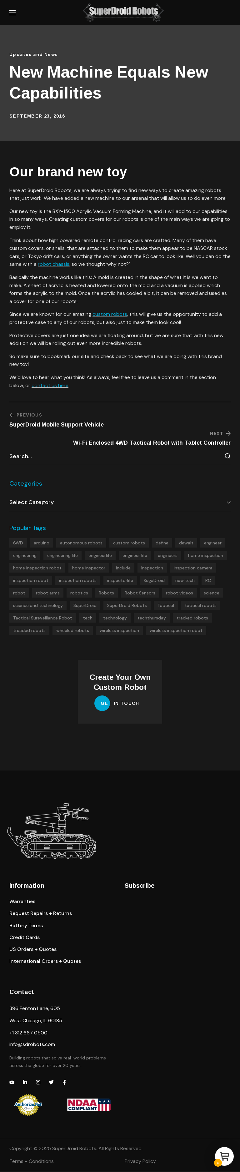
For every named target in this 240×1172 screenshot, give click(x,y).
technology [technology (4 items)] (115, 618)
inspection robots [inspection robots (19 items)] (78, 581)
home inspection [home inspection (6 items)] (205, 556)
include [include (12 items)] (123, 568)
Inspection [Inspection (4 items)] (152, 568)
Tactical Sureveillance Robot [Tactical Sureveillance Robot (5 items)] (42, 618)
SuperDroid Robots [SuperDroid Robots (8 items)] (127, 606)
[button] (22, 902)
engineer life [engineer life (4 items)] (134, 556)
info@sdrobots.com (32, 1045)
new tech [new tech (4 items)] (185, 581)
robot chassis (53, 264)
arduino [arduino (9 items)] (41, 543)
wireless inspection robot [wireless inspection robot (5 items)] (176, 631)
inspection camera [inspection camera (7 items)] (193, 568)
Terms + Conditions (31, 1162)
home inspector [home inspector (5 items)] (88, 568)
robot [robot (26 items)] (19, 593)
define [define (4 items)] (162, 543)
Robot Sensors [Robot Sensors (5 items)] (140, 593)
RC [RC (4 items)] (208, 581)
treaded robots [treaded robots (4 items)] (29, 631)
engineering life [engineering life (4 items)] (62, 556)
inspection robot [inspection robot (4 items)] (30, 581)
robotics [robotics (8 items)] (79, 593)
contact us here (50, 385)
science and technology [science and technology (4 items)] (38, 606)
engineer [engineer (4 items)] (213, 543)
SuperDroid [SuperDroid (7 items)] (85, 606)
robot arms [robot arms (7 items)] (48, 593)
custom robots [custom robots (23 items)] (129, 543)
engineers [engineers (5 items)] (168, 556)
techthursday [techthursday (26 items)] (152, 618)
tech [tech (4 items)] (87, 618)
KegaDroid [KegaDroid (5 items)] (154, 581)
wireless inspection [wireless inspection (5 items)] (119, 631)
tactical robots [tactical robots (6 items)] (201, 606)
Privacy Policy (140, 1162)
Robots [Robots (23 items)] (106, 593)
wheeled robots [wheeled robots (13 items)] (72, 631)
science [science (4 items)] (211, 593)
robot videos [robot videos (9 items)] (179, 593)
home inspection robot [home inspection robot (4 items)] (37, 568)
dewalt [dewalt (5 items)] (186, 543)
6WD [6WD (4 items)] (18, 543)
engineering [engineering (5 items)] (25, 556)
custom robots (109, 314)
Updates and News (33, 54)
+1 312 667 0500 (28, 1033)
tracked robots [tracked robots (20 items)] (192, 618)
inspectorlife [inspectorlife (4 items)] (120, 581)
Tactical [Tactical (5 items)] (166, 606)
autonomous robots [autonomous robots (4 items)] (81, 543)
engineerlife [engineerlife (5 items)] (100, 556)
